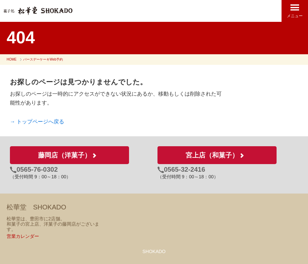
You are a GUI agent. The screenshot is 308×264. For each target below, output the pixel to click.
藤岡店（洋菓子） (69, 155)
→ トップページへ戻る (37, 121)
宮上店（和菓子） (217, 155)
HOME (12, 59)
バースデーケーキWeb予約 (43, 59)
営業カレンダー (23, 236)
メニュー (295, 10)
